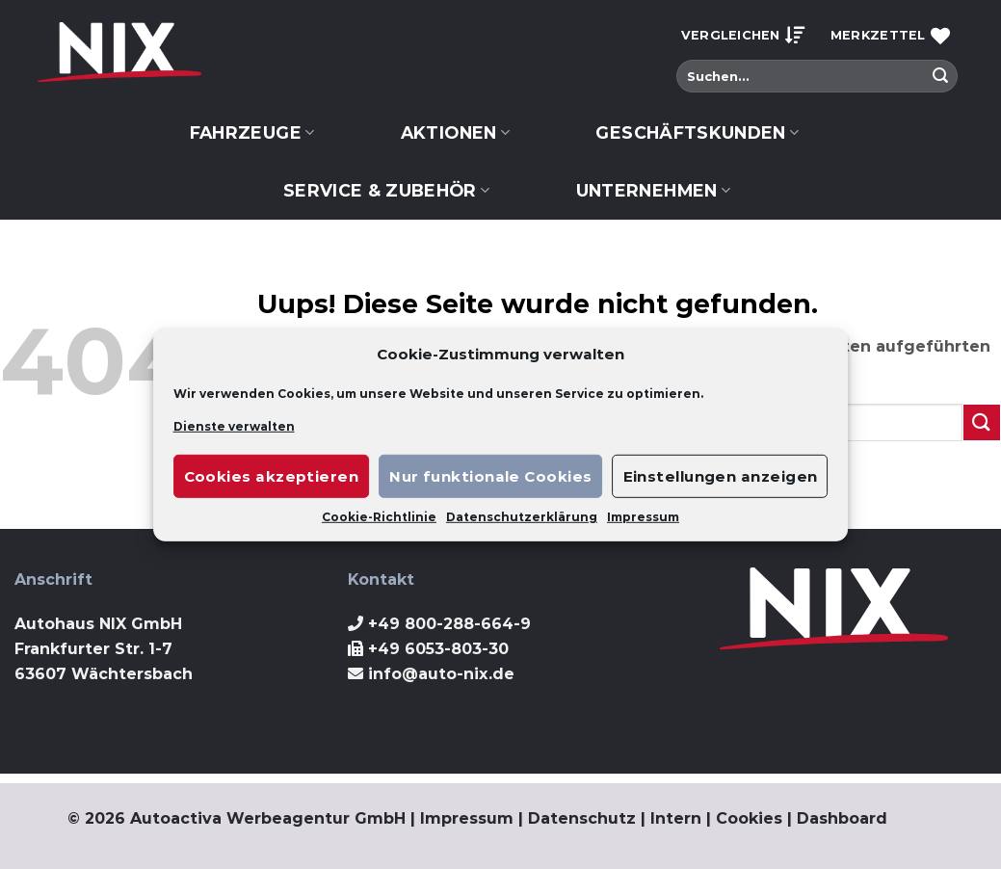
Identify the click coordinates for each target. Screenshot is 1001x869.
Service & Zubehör (386, 190)
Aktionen (455, 132)
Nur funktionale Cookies (490, 476)
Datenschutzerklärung (521, 517)
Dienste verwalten (234, 426)
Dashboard (842, 818)
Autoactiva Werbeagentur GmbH (268, 818)
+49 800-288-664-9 (449, 624)
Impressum (643, 517)
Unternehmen (653, 190)
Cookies (749, 818)
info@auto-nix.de (441, 674)
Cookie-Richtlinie (379, 517)
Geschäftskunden (697, 132)
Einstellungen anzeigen (720, 476)
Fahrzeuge (252, 132)
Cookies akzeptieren (271, 476)
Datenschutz (582, 818)
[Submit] (940, 76)
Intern (675, 818)
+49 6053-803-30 (438, 649)
